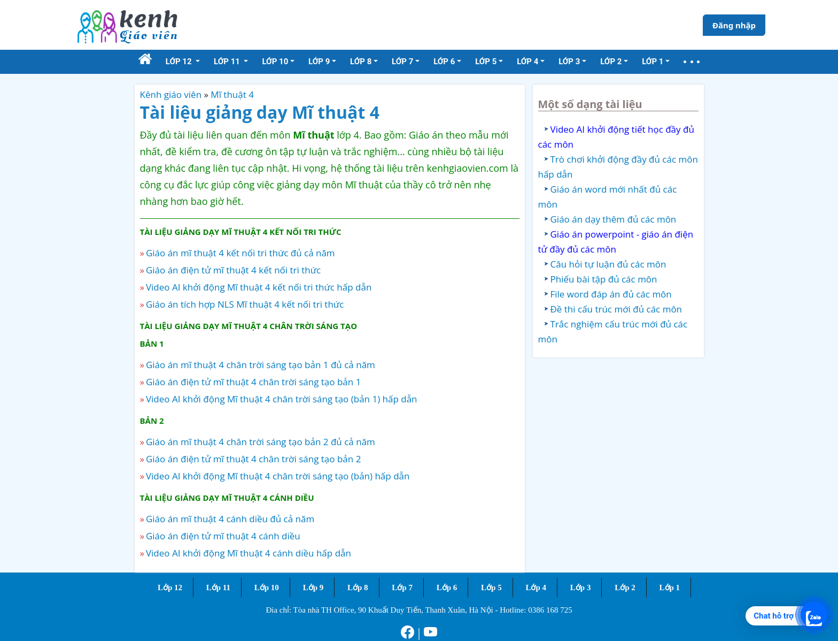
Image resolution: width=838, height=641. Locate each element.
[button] (692, 61)
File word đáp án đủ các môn (611, 294)
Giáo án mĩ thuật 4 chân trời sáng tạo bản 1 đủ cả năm (260, 364)
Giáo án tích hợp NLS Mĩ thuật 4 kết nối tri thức (245, 304)
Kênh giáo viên (171, 94)
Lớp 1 (669, 587)
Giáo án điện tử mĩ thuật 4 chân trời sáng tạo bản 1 (253, 382)
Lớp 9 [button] (319, 61)
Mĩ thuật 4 (232, 94)
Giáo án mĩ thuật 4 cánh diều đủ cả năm (230, 519)
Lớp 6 (447, 587)
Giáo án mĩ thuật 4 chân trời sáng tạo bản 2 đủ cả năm (260, 442)
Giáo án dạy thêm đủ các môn (613, 219)
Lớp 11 (218, 587)
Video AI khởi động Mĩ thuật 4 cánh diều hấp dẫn (248, 553)
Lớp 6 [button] (444, 61)
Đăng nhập (734, 25)
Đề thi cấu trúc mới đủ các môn (616, 309)
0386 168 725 (550, 610)
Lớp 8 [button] (360, 61)
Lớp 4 (535, 587)
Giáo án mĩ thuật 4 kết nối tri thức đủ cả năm (240, 253)
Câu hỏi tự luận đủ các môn (608, 264)
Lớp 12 (170, 587)
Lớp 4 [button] (527, 61)
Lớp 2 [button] (611, 61)
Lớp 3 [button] (569, 61)
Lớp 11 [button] (228, 61)
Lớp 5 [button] (485, 61)
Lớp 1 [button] (652, 61)
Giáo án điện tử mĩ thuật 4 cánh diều (223, 536)
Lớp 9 (313, 587)
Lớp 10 (266, 587)
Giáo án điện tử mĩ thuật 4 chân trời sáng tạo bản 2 (253, 459)
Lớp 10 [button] (275, 61)
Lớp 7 (402, 587)
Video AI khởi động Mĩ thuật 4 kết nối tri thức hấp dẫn (258, 287)
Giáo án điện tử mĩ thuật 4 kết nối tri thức (233, 270)
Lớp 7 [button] (402, 61)
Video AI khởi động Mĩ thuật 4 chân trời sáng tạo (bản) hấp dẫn (277, 476)
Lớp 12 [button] (180, 61)
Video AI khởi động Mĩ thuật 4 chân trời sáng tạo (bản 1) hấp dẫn (281, 399)
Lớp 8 (357, 587)
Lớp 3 (580, 587)
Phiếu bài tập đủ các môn (603, 279)
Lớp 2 (625, 587)
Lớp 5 (491, 587)
